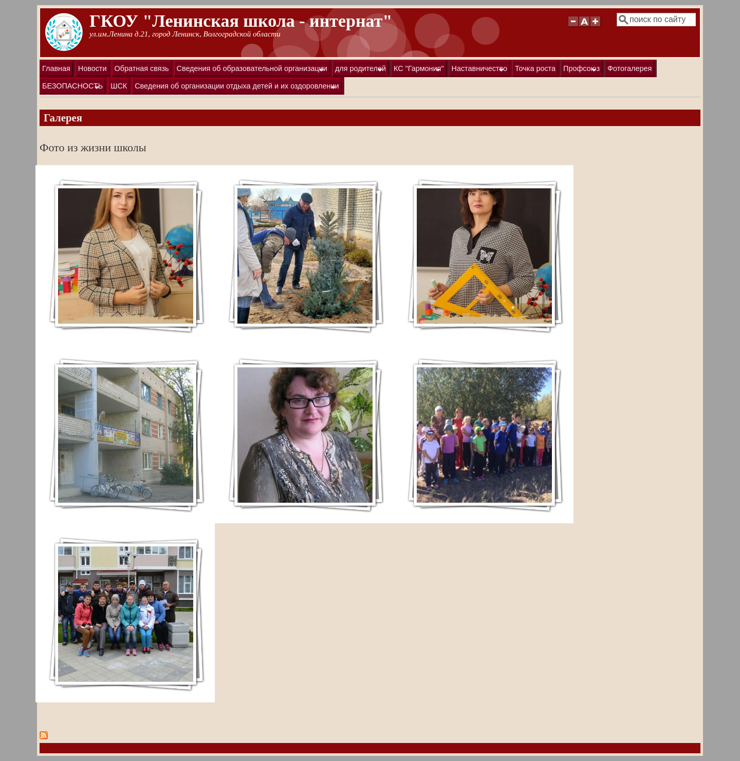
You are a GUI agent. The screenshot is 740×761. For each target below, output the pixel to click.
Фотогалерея (629, 68)
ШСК (118, 86)
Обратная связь (142, 68)
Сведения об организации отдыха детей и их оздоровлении (235, 88)
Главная (56, 68)
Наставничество (478, 70)
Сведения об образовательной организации (250, 70)
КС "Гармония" (417, 70)
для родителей (359, 70)
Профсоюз (580, 70)
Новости (92, 68)
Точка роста (535, 68)
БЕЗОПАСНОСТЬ (71, 88)
